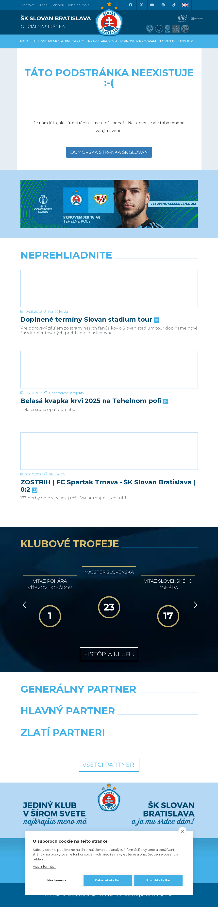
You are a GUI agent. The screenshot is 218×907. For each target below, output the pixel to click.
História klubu (109, 654)
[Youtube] (152, 5)
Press (42, 5)
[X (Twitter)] (141, 5)
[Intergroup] (62, 745)
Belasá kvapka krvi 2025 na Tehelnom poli (93, 401)
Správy (92, 41)
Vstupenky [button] (50, 41)
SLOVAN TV (166, 41)
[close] (182, 831)
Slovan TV (57, 474)
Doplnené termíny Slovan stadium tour (89, 319)
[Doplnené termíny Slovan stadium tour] (109, 288)
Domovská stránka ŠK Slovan (109, 152)
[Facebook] (130, 5)
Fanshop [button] (185, 41)
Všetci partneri (109, 764)
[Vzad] (23, 605)
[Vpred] (194, 605)
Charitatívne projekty (66, 393)
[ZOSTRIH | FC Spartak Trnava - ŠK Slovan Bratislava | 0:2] (109, 451)
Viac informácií (44, 866)
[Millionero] (155, 723)
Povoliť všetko (158, 880)
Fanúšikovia (58, 311)
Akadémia (109, 41)
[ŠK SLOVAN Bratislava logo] (109, 18)
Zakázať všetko (107, 880)
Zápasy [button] (78, 41)
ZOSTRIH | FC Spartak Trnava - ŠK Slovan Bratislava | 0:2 (107, 486)
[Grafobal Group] (155, 745)
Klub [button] (35, 41)
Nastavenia (57, 880)
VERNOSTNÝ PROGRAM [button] (138, 41)
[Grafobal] (62, 723)
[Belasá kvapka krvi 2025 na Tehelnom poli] (109, 369)
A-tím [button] (65, 41)
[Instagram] (163, 5)
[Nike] (109, 702)
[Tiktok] (174, 5)
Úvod (23, 41)
